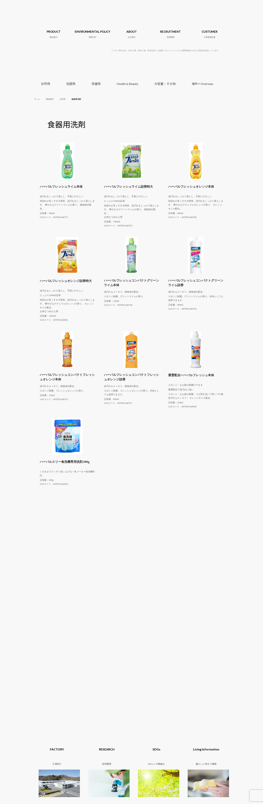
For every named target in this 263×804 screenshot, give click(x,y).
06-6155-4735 (130, 719)
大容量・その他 (165, 83)
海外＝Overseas (202, 83)
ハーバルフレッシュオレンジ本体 (191, 186)
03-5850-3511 (120, 714)
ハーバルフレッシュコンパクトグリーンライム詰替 (195, 283)
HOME (45, 50)
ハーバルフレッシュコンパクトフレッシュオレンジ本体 (67, 377)
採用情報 (202, 663)
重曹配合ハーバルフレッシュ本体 (191, 375)
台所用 (45, 83)
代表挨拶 (105, 670)
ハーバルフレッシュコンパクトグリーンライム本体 (131, 283)
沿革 (103, 666)
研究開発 (137, 663)
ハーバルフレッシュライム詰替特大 (128, 186)
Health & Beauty (127, 83)
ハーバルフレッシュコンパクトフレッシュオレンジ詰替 (131, 377)
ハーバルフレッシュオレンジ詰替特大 (66, 280)
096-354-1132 (125, 723)
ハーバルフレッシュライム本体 (61, 186)
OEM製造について (51, 619)
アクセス (105, 677)
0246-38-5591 (119, 709)
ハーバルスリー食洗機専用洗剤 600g (64, 461)
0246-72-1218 (119, 705)
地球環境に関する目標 (80, 663)
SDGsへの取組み (141, 666)
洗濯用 (96, 83)
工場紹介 (105, 673)
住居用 (70, 83)
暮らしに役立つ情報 (143, 670)
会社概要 (105, 663)
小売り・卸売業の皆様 (153, 619)
